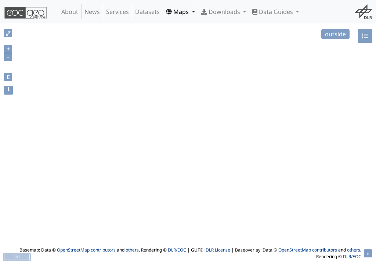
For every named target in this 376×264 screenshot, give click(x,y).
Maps (178, 12)
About (69, 12)
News (92, 12)
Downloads (221, 12)
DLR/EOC (177, 250)
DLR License (218, 250)
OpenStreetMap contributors (86, 250)
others (132, 250)
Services (117, 12)
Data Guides (273, 12)
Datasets (147, 12)
